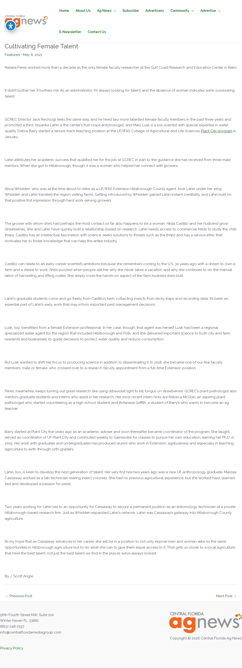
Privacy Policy (11, 648)
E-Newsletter (70, 32)
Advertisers (154, 11)
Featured (12, 55)
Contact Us (97, 32)
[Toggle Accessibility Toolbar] (10, 14)
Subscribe (130, 11)
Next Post (226, 596)
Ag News (106, 10)
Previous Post (18, 596)
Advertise (210, 10)
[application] (114, 10)
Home (64, 11)
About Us (83, 11)
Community (182, 10)
